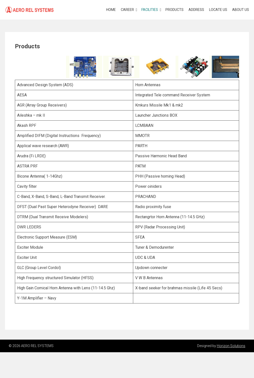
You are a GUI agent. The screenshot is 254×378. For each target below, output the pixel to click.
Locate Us (218, 10)
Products (174, 10)
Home (111, 10)
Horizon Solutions (231, 346)
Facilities (149, 10)
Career (127, 10)
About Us (240, 10)
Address (196, 10)
